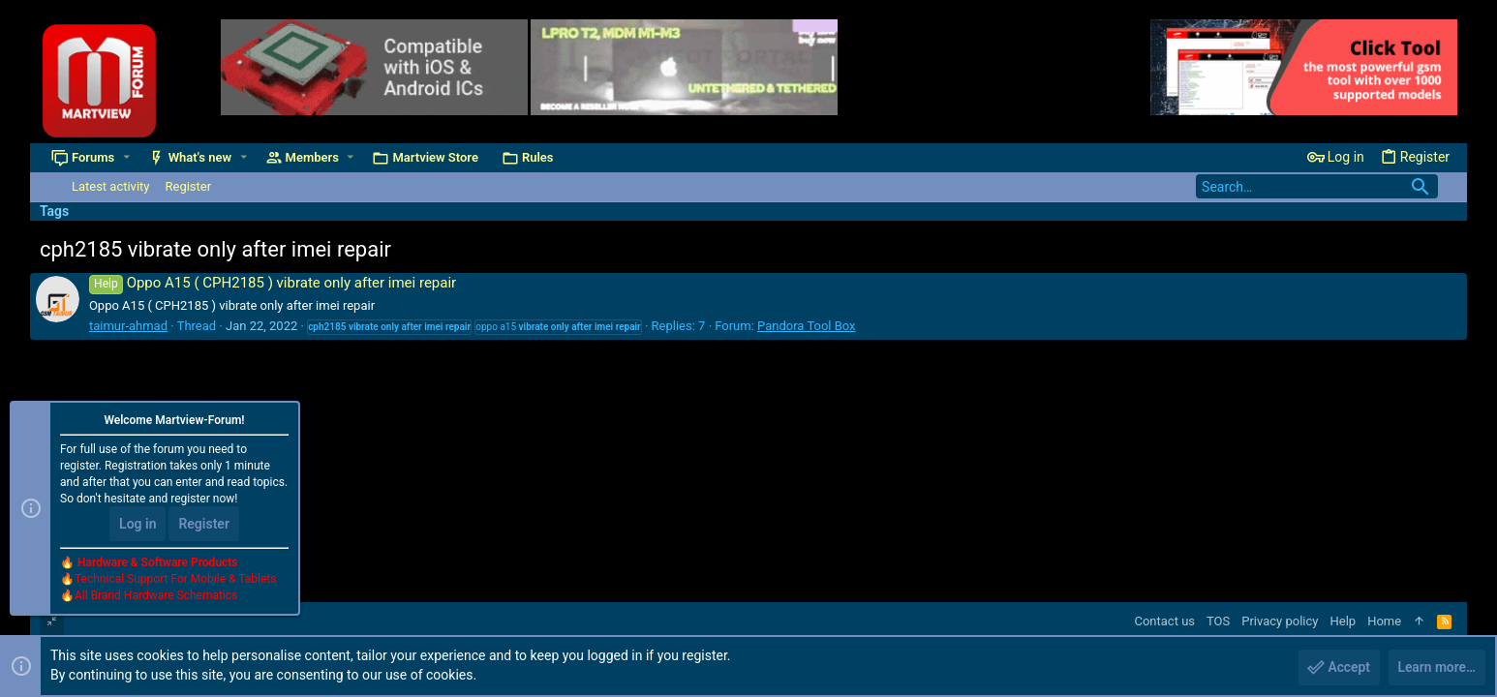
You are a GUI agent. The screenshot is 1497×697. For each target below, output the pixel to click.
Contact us (1164, 621)
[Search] (1317, 186)
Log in (137, 524)
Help (1342, 621)
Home (1384, 621)
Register (203, 524)
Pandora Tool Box (806, 325)
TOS (1218, 621)
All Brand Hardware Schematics (156, 596)
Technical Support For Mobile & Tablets (175, 580)
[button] (126, 157)
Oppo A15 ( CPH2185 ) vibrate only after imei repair (272, 282)
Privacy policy (1279, 621)
